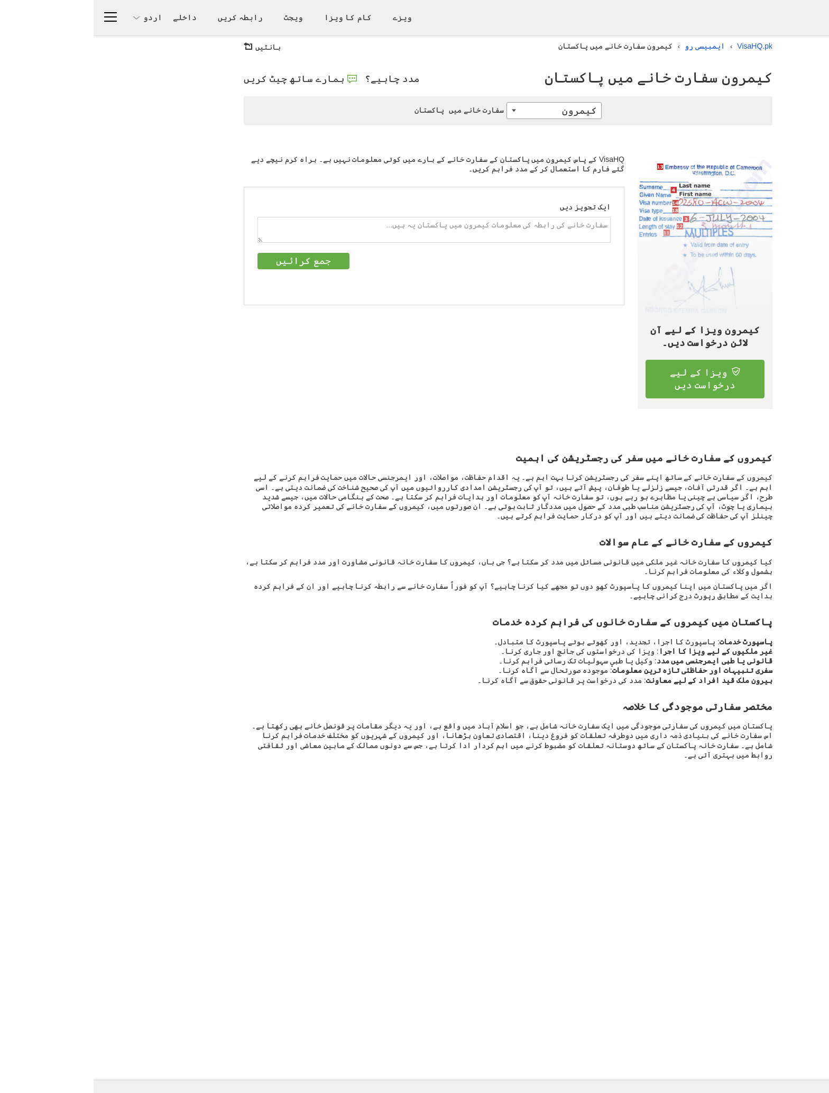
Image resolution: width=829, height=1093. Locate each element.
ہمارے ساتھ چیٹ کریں (206, 79)
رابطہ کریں (146, 17)
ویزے (308, 17)
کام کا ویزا (254, 17)
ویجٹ (199, 17)
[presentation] (436, 273)
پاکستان (367, 110)
